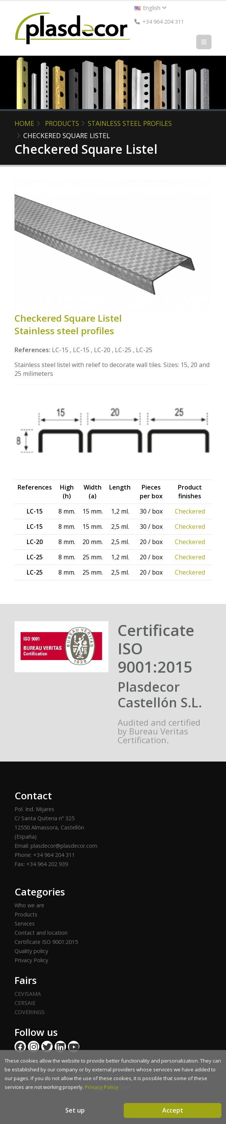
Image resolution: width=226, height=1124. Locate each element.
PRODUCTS (62, 123)
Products (26, 914)
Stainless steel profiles (130, 123)
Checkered (190, 511)
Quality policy (31, 951)
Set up (75, 1110)
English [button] (150, 7)
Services (25, 923)
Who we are (29, 905)
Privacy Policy (31, 960)
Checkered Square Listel (66, 135)
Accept (172, 1110)
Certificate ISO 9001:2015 (46, 941)
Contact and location (41, 932)
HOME (24, 123)
